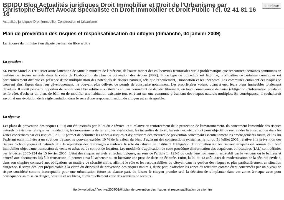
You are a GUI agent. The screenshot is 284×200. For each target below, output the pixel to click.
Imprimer (271, 6)
